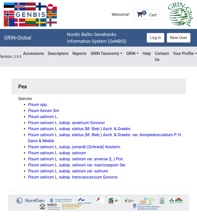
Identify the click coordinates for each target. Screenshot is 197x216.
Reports (79, 53)
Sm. (44, 110)
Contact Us (162, 56)
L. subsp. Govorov (66, 122)
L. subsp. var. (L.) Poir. (76, 159)
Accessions (33, 53)
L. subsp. (57, 153)
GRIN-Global (17, 38)
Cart (147, 13)
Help (147, 53)
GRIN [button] (131, 53)
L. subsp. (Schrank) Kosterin (74, 147)
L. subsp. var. (68, 171)
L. (43, 116)
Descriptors (58, 53)
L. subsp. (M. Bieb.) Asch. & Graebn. (80, 128)
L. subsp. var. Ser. (77, 165)
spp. (38, 104)
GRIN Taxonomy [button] (105, 53)
